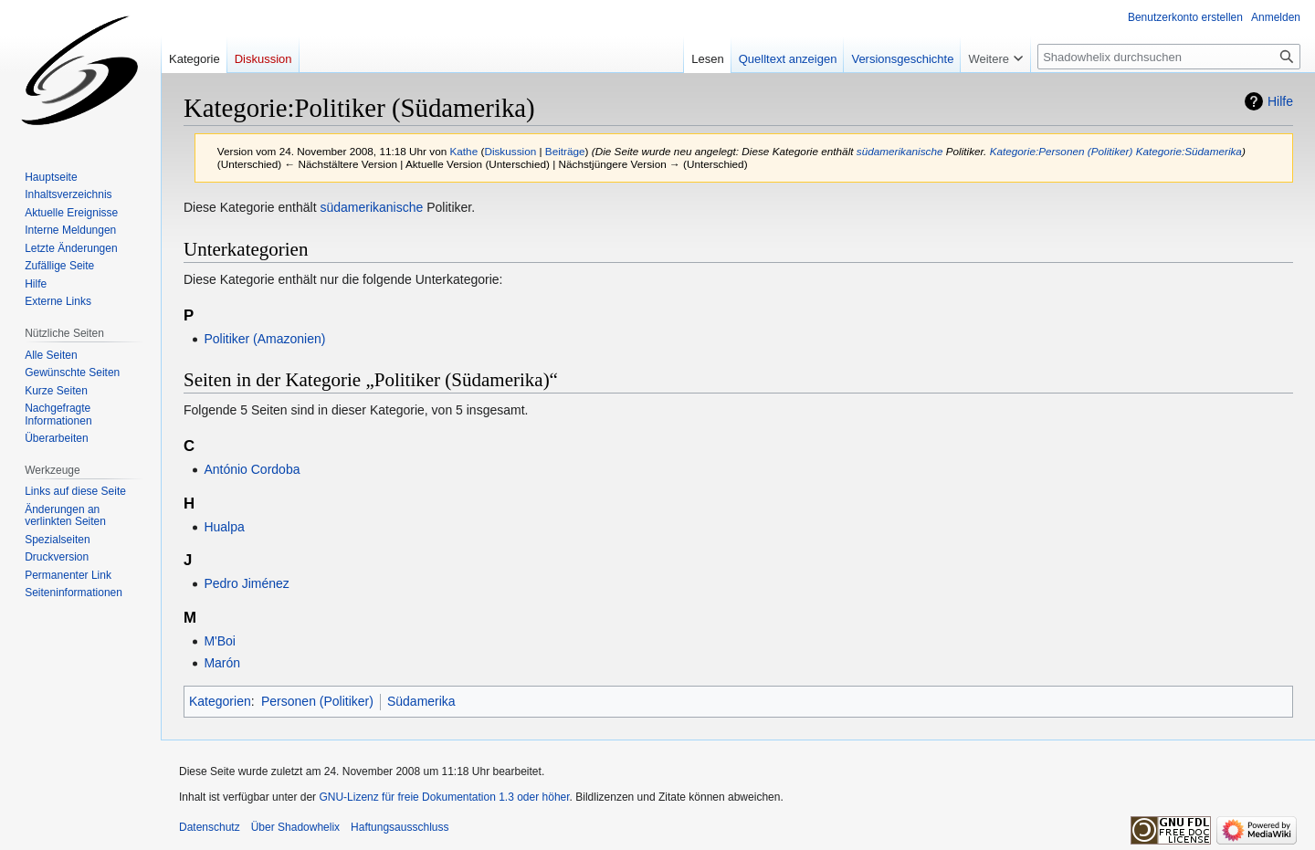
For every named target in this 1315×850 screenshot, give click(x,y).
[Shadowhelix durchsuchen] (1168, 56)
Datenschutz (209, 827)
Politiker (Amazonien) (264, 338)
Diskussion (510, 151)
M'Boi (220, 641)
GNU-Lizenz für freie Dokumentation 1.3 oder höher (444, 797)
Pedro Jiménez (246, 583)
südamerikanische (900, 151)
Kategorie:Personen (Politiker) (1061, 151)
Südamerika (421, 701)
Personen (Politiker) (317, 701)
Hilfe (1280, 101)
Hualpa (224, 526)
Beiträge (565, 151)
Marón (222, 663)
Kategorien (220, 701)
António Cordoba (252, 469)
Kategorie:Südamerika (1189, 151)
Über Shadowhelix (295, 827)
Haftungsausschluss (399, 827)
